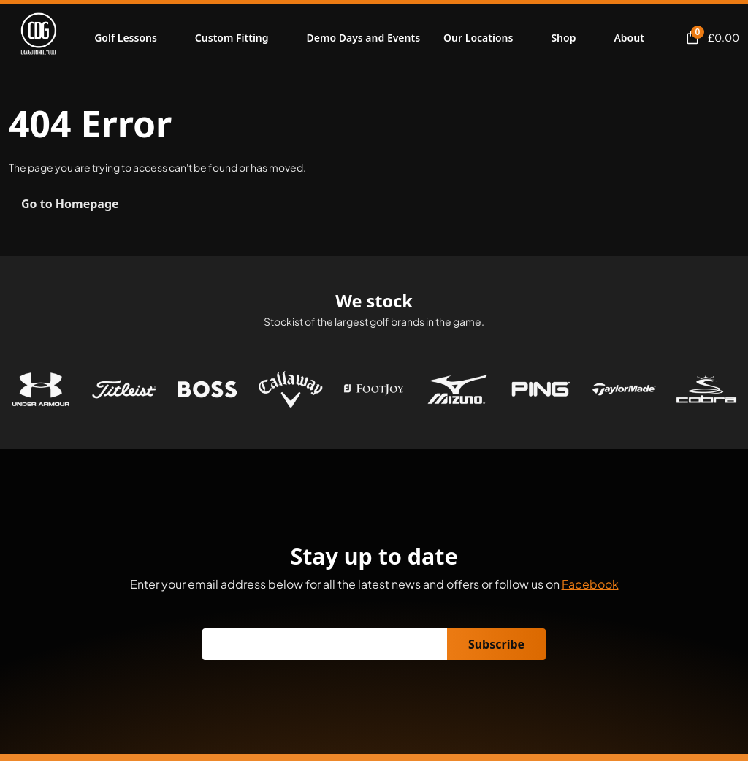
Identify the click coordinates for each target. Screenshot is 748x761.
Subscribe (496, 644)
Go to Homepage (70, 204)
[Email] (325, 644)
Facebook (590, 584)
